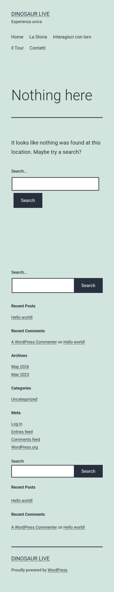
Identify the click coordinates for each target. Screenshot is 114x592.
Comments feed (25, 439)
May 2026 (20, 366)
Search (17, 461)
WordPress (57, 570)
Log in (16, 423)
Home (17, 37)
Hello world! (22, 317)
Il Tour (17, 48)
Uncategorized (24, 399)
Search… (19, 171)
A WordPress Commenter (34, 342)
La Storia (38, 37)
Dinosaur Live (30, 14)
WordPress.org (24, 447)
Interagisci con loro (72, 37)
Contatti (38, 48)
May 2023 (20, 374)
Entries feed (22, 431)
